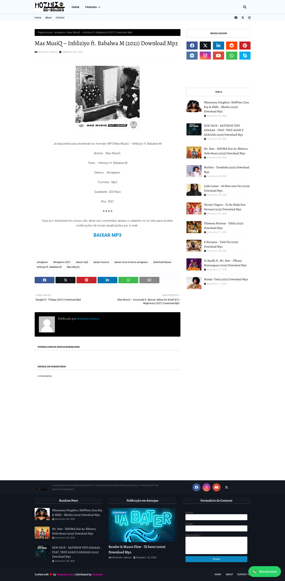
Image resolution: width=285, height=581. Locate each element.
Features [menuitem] (91, 7)
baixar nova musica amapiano (131, 262)
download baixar (162, 262)
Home (38, 17)
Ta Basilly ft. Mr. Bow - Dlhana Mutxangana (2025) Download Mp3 (225, 263)
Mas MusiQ (73, 267)
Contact (60, 17)
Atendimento (264, 571)
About (48, 17)
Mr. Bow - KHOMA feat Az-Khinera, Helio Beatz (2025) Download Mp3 (226, 151)
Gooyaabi (97, 574)
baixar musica (101, 262)
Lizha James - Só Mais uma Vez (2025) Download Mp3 (227, 188)
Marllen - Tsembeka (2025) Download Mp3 (226, 169)
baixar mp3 (82, 262)
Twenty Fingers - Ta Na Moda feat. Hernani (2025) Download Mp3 (225, 207)
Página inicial (45, 32)
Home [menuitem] (75, 7)
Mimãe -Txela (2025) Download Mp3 (226, 279)
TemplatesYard (65, 574)
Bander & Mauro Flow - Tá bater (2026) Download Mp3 (137, 549)
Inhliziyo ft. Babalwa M (49, 267)
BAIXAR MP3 (108, 235)
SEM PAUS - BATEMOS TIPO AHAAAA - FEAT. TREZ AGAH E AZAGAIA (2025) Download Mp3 (224, 130)
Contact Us (244, 574)
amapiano (59, 32)
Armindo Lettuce (47, 51)
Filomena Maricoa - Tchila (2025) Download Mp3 (223, 225)
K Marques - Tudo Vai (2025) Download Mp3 (221, 244)
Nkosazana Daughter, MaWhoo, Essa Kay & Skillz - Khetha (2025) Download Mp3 (226, 106)
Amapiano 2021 (62, 262)
